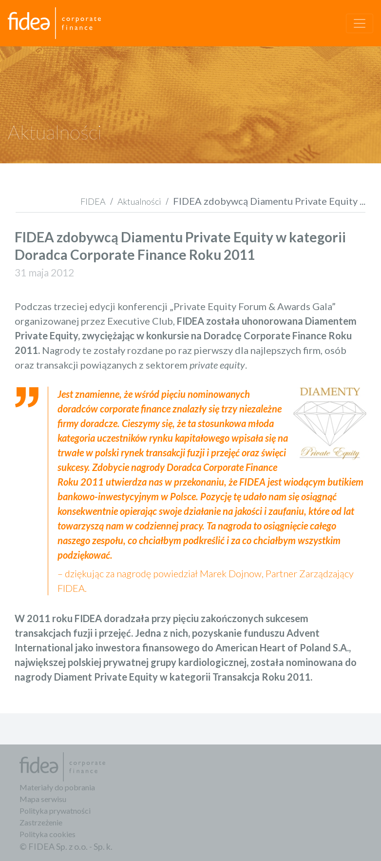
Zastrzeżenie (40, 822)
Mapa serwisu (42, 798)
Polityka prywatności (55, 810)
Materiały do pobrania (57, 787)
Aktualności (139, 201)
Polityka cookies (47, 834)
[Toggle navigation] (359, 23)
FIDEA (93, 201)
